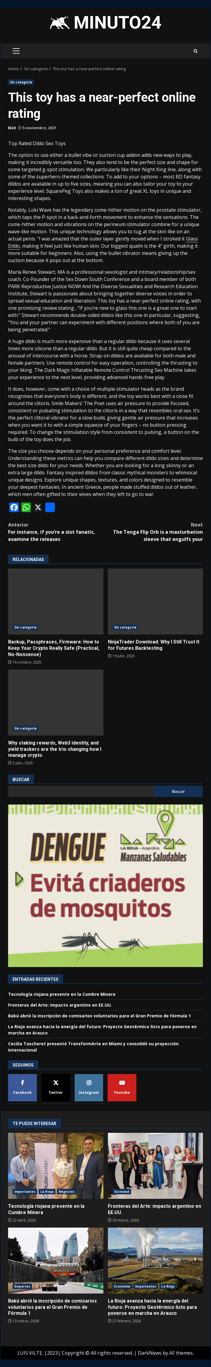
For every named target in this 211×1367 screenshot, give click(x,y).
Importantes (24, 1191)
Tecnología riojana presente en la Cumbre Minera (61, 994)
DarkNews (150, 1353)
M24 (12, 127)
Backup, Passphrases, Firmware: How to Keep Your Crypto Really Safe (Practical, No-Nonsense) (55, 601)
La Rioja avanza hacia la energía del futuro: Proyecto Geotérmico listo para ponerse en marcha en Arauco (155, 1261)
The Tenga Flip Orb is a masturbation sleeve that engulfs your (154, 531)
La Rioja (47, 1191)
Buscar (21, 779)
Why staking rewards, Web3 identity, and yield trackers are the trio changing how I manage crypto (55, 703)
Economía (122, 1286)
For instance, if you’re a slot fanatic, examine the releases (57, 531)
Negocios (66, 1191)
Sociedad (121, 1191)
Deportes (22, 1286)
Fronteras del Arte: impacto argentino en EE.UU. (60, 1005)
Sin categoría (21, 82)
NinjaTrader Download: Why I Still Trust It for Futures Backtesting (155, 601)
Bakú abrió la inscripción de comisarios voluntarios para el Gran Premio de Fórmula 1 (99, 1016)
